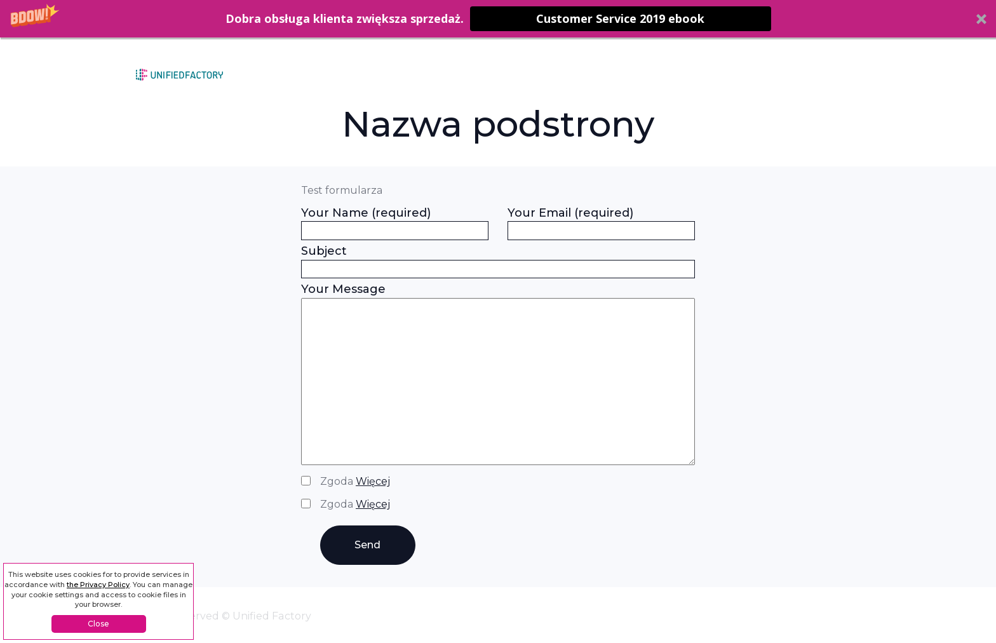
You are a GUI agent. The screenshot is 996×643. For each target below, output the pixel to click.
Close (98, 623)
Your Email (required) (601, 222)
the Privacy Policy (98, 584)
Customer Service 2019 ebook (620, 18)
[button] (498, 18)
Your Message (498, 375)
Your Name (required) (394, 222)
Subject (498, 260)
